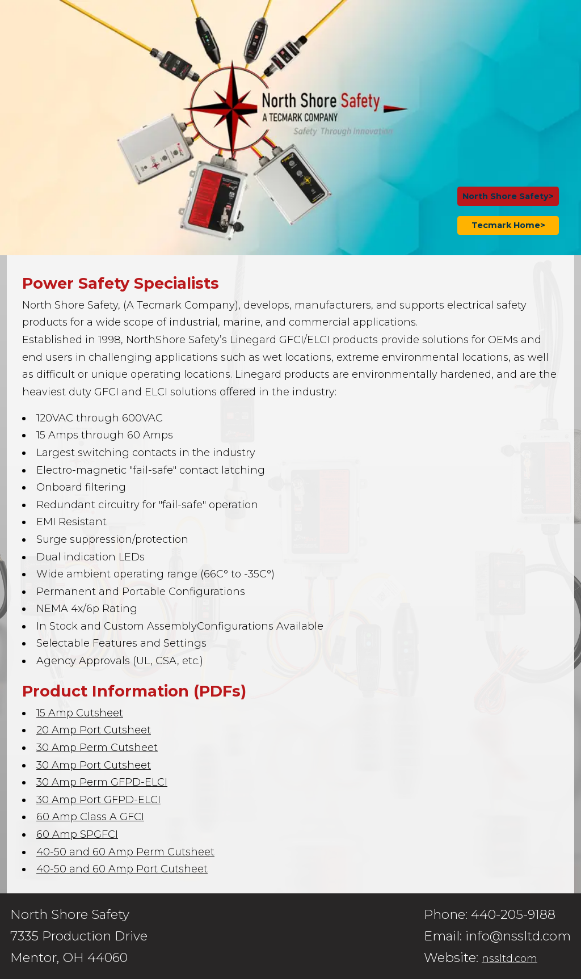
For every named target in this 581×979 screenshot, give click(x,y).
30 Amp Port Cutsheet (93, 765)
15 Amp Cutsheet (79, 713)
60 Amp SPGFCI (77, 834)
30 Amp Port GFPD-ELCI (98, 800)
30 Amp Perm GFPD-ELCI (101, 782)
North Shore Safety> (508, 196)
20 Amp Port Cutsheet (93, 730)
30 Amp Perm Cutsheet (97, 747)
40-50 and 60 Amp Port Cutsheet (122, 869)
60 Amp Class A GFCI (90, 817)
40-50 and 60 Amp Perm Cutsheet (125, 852)
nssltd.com (509, 958)
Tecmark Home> (508, 225)
